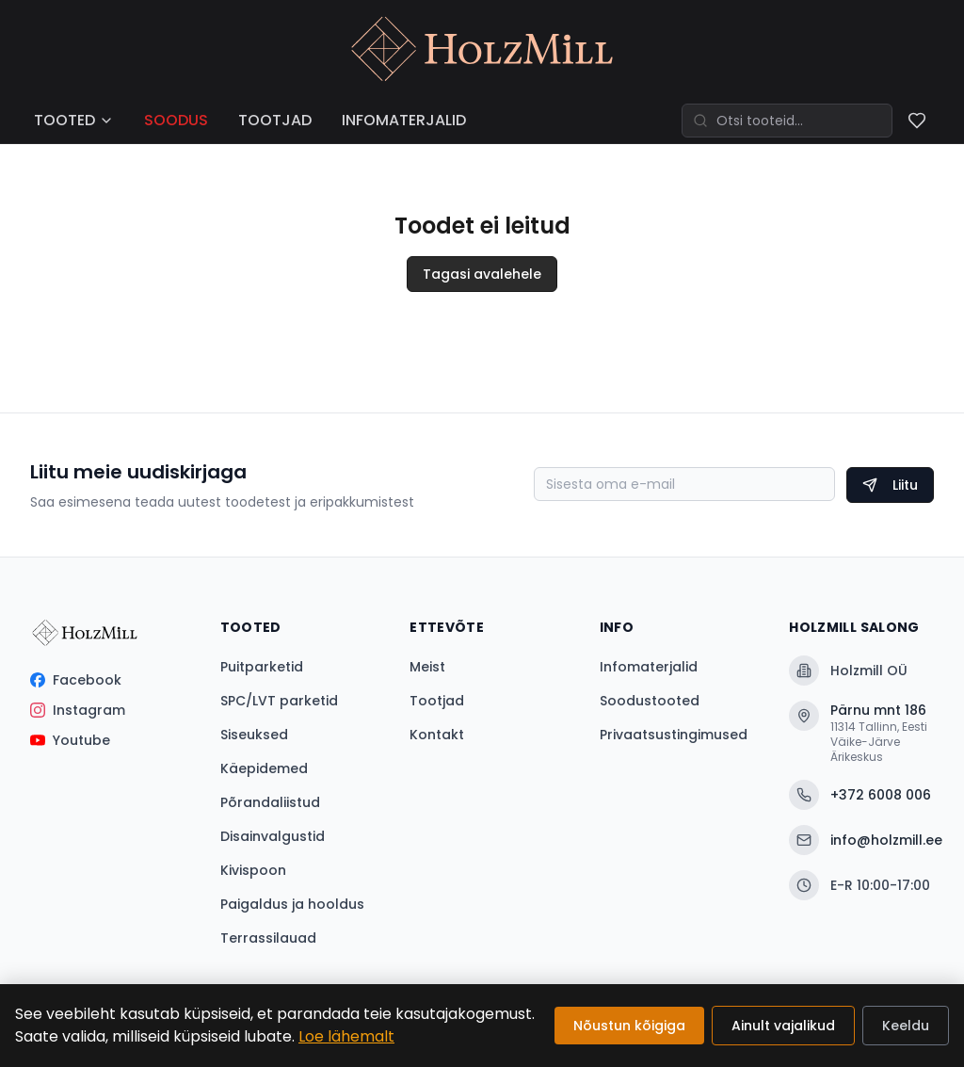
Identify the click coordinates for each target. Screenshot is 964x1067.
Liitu (890, 485)
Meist (427, 666)
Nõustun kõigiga (629, 1025)
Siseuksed (254, 734)
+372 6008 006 (860, 795)
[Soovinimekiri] (917, 120)
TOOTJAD (275, 120)
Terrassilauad (268, 938)
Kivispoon (253, 870)
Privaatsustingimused (673, 734)
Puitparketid (261, 666)
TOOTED (74, 120)
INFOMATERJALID (404, 120)
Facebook (75, 680)
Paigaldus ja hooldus (292, 904)
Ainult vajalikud (783, 1025)
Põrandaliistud (270, 802)
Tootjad (437, 700)
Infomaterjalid (649, 666)
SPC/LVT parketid (279, 700)
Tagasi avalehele (482, 274)
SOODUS (176, 120)
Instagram (77, 710)
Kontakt (437, 734)
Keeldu (905, 1025)
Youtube (70, 740)
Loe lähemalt (346, 1036)
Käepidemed (264, 768)
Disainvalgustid (272, 836)
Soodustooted (649, 700)
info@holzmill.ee (861, 840)
